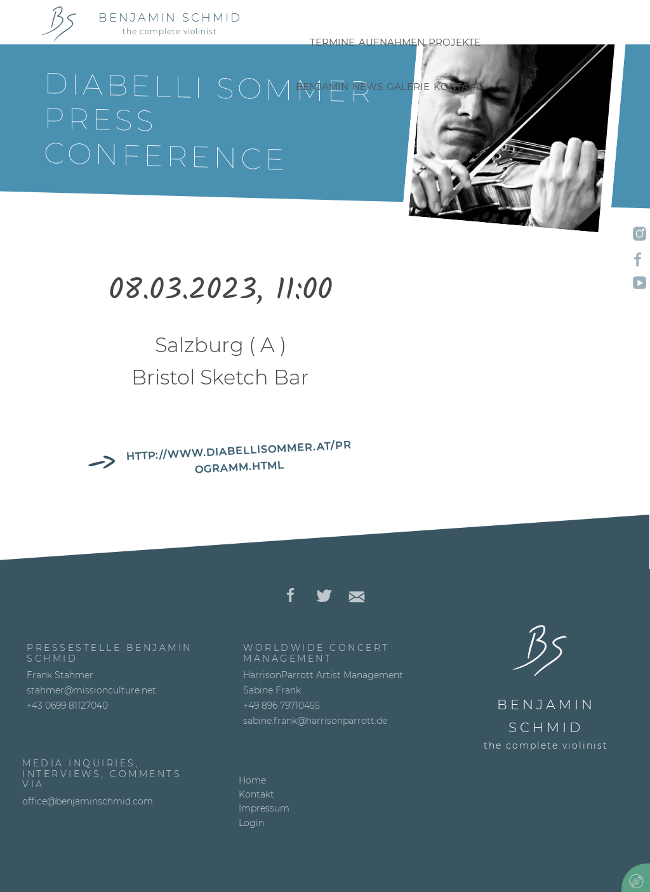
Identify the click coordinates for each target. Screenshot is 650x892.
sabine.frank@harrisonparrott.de (315, 720)
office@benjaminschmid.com (87, 801)
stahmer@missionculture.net (91, 690)
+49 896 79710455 (281, 705)
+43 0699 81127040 (67, 705)
